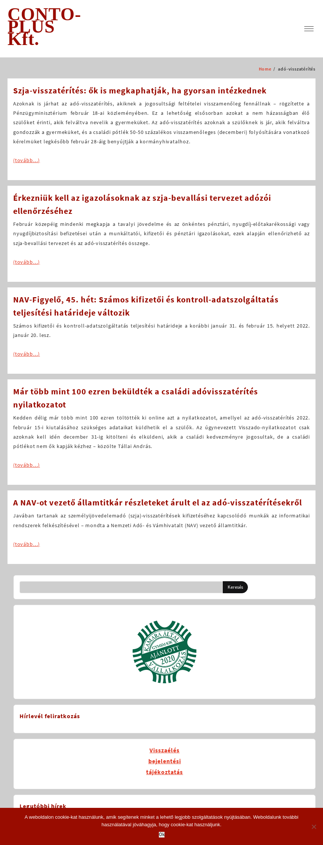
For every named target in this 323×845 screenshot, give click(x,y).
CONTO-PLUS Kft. (44, 26)
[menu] (308, 28)
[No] (313, 826)
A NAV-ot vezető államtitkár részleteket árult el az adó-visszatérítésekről (157, 502)
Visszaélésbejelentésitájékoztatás (164, 761)
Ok (162, 834)
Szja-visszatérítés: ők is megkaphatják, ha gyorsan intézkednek (140, 90)
